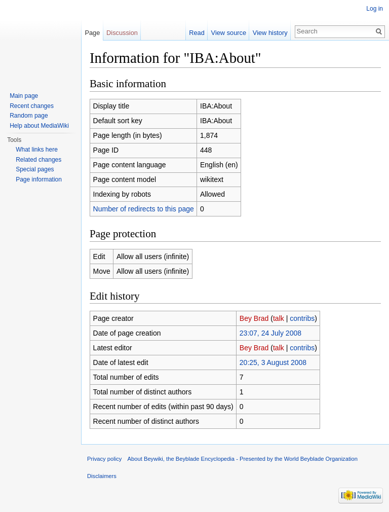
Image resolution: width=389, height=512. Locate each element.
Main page (24, 95)
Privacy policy (104, 459)
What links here (37, 149)
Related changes (38, 159)
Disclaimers (101, 476)
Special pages (35, 169)
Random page (29, 115)
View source (228, 32)
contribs (302, 318)
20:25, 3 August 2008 (273, 362)
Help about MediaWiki (39, 125)
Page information (39, 179)
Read (197, 32)
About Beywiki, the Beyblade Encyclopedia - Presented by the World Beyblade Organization (243, 459)
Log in (374, 8)
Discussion (122, 32)
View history (270, 32)
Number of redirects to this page (143, 209)
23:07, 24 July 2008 (270, 333)
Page (92, 32)
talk (278, 318)
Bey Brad (254, 318)
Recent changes (32, 105)
